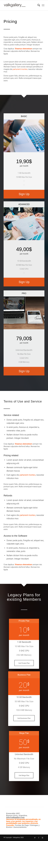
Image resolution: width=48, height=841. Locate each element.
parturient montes (20, 69)
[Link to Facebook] (39, 838)
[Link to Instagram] (42, 838)
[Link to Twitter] (35, 838)
